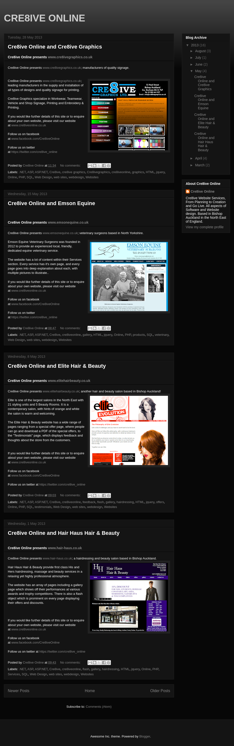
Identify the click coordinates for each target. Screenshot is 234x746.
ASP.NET (41, 172)
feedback (89, 502)
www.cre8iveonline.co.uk (28, 125)
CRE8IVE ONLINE (44, 18)
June (199, 64)
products (139, 335)
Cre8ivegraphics (98, 172)
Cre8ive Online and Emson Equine (51, 203)
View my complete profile (205, 227)
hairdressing (125, 502)
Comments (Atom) (98, 706)
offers (160, 502)
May (198, 71)
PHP (22, 177)
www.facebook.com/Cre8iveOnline (35, 138)
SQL (30, 177)
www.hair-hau (59, 548)
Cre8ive (54, 172)
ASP (30, 172)
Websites (92, 177)
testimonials (43, 507)
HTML (150, 172)
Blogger (144, 736)
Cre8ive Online (202, 191)
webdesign (76, 177)
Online (12, 177)
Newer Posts (18, 691)
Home (90, 691)
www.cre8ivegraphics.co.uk (70, 57)
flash (100, 502)
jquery (160, 172)
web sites (60, 177)
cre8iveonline (121, 172)
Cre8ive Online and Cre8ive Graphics (55, 47)
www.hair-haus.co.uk (57, 558)
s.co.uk (76, 548)
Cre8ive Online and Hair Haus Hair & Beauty (64, 533)
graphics (138, 172)
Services (14, 674)
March (200, 165)
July (198, 58)
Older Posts (160, 691)
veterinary (161, 335)
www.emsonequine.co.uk (68, 222)
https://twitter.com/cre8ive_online (34, 152)
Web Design (43, 177)
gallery (87, 335)
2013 (195, 45)
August (200, 51)
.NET (22, 172)
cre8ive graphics (73, 172)
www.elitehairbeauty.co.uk (69, 381)
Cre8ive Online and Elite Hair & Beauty (57, 366)
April (199, 158)
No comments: (70, 165)
